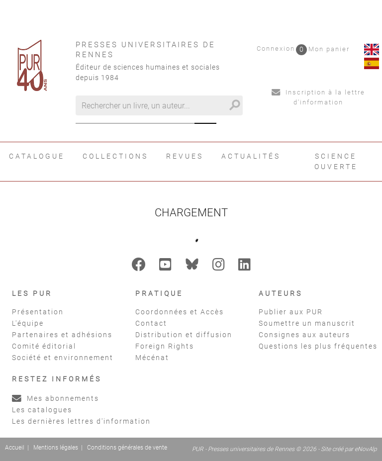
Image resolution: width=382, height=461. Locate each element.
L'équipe (28, 323)
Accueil (14, 447)
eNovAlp (366, 449)
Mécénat (152, 358)
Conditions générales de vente (127, 447)
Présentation (38, 312)
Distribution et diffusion (183, 335)
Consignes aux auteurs (304, 335)
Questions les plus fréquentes (318, 346)
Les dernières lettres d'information (81, 421)
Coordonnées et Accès (179, 312)
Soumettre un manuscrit (307, 323)
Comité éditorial (44, 346)
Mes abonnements (55, 398)
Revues (184, 156)
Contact (151, 323)
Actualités (251, 156)
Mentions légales (55, 447)
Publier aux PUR (291, 312)
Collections (115, 156)
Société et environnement (62, 358)
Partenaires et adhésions (62, 335)
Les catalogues (42, 410)
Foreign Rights (164, 346)
